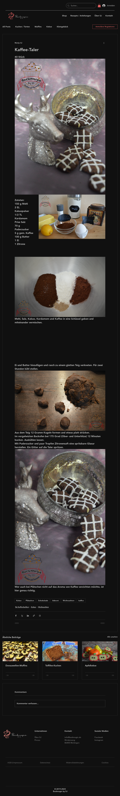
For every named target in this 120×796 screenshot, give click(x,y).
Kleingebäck (62, 26)
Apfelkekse (90, 665)
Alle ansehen (112, 637)
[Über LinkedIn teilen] (28, 615)
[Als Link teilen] (34, 615)
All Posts (6, 26)
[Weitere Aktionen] (103, 42)
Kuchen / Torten (22, 26)
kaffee (81, 600)
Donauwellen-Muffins (16, 665)
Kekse (49, 26)
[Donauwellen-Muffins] (20, 651)
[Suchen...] (81, 5)
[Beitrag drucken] (40, 615)
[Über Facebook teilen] (16, 615)
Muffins (38, 26)
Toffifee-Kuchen (53, 665)
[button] (99, 5)
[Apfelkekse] (99, 651)
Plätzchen (30, 600)
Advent (55, 600)
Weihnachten (68, 600)
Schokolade (43, 600)
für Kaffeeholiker (22, 607)
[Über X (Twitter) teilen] (22, 615)
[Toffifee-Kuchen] (60, 651)
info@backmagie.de (73, 737)
